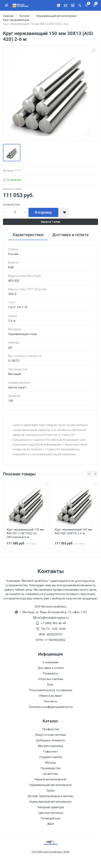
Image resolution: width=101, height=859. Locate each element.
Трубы (50, 790)
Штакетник (50, 774)
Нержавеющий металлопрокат (50, 785)
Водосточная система (50, 735)
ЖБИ (50, 824)
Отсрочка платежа (50, 679)
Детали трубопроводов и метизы (50, 796)
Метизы (50, 762)
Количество (11, 204)
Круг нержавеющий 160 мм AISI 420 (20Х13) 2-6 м (73, 531)
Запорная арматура (50, 807)
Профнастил (50, 729)
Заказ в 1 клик (50, 221)
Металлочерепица (50, 746)
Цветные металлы (50, 813)
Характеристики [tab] (28, 234)
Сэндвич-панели (50, 757)
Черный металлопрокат (50, 779)
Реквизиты (50, 673)
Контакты (50, 701)
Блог (50, 684)
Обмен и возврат (50, 696)
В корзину (43, 212)
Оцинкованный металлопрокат (50, 801)
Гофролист (50, 751)
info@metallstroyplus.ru (53, 618)
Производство (50, 768)
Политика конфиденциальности (50, 707)
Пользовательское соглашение (50, 690)
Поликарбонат (50, 818)
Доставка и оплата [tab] (70, 234)
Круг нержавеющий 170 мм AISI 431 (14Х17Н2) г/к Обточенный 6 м (25, 533)
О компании (50, 662)
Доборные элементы (50, 740)
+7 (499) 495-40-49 (53, 623)
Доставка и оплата (50, 668)
